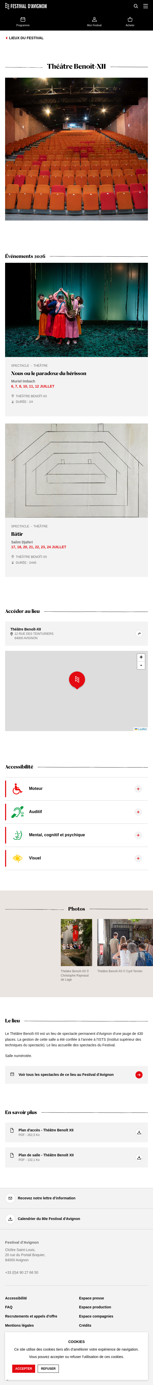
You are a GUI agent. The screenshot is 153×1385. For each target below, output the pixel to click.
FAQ (8, 1307)
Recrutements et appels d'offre (31, 1316)
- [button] (141, 665)
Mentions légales (19, 1325)
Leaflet (141, 729)
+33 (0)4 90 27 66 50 (21, 1272)
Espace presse (91, 1298)
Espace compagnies (96, 1316)
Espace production (95, 1307)
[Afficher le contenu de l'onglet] (76, 788)
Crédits (85, 1325)
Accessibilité (16, 1298)
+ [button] (141, 658)
